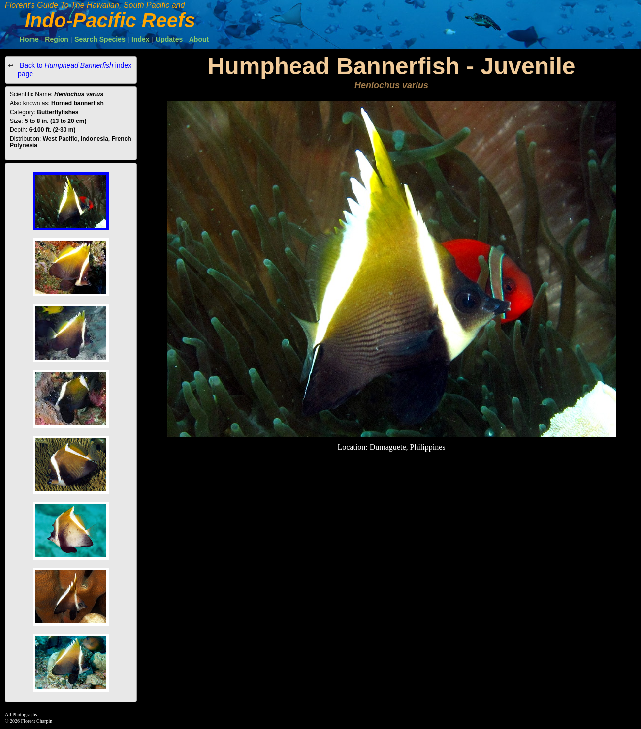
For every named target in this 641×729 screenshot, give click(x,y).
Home (29, 39)
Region (56, 39)
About (199, 39)
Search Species (100, 39)
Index (140, 39)
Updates (169, 39)
